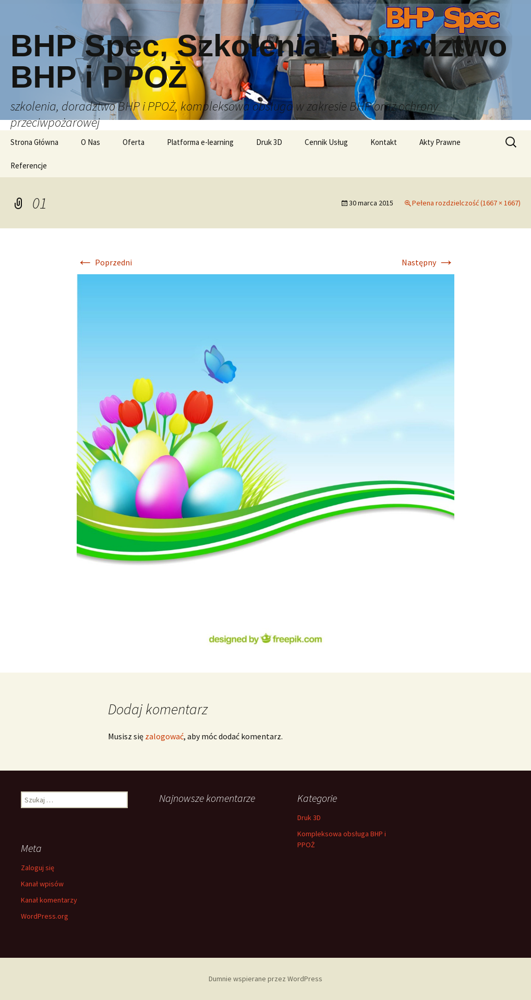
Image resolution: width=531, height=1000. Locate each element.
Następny (428, 262)
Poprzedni (104, 262)
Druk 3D (269, 142)
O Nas (90, 142)
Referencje (28, 165)
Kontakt (383, 142)
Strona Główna (34, 142)
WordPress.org (44, 916)
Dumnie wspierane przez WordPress (265, 978)
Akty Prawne (440, 142)
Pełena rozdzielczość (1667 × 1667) (466, 203)
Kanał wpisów (42, 883)
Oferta (133, 142)
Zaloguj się (37, 867)
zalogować (164, 736)
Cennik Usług (326, 142)
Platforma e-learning (200, 142)
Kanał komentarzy (49, 900)
